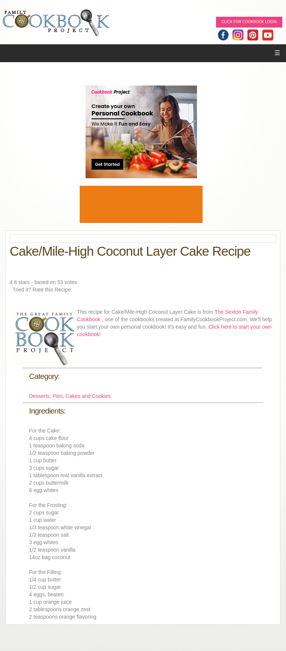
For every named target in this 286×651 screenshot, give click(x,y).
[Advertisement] (141, 204)
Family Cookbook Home (56, 23)
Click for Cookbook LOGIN (249, 22)
